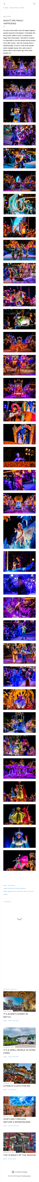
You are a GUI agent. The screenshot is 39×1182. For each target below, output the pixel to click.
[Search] (34, 3)
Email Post (11, 885)
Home (5, 8)
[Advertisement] (19, 970)
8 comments (12, 1159)
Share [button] (5, 885)
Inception (13, 8)
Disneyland (11, 888)
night (25, 891)
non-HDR (30, 891)
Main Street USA (18, 891)
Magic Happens (8, 891)
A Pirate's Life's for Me (16, 1085)
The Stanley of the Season (19, 1155)
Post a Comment (13, 1020)
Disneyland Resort (20, 888)
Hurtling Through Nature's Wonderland (16, 1120)
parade (5, 894)
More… (22, 8)
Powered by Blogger (19, 1172)
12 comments (12, 1089)
